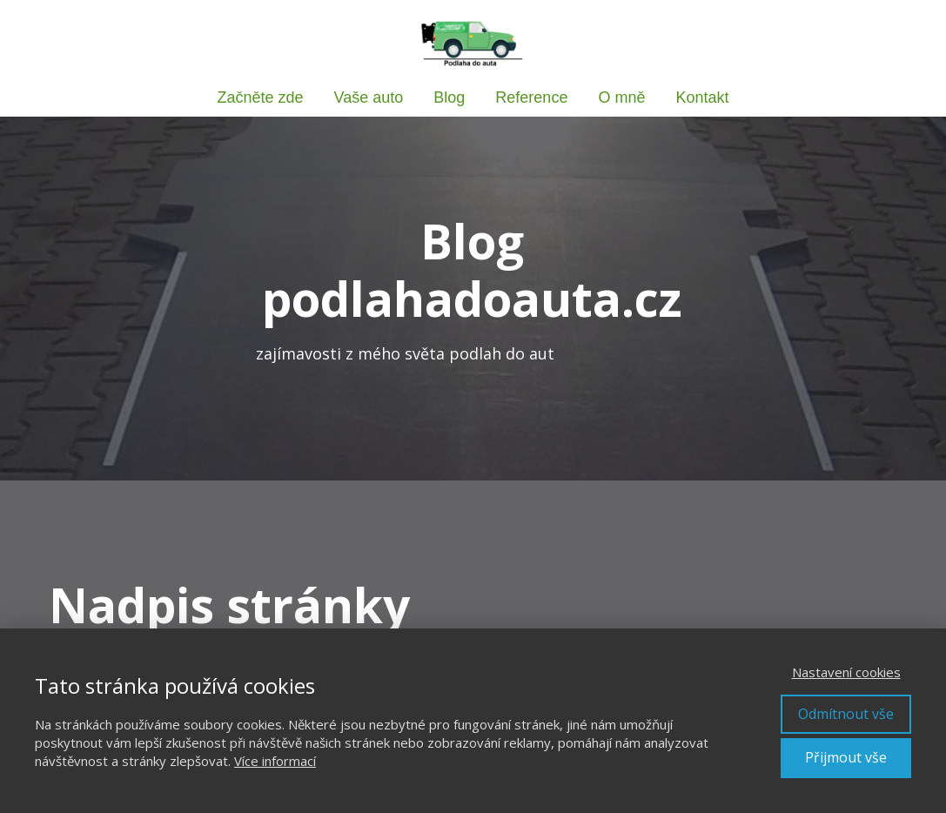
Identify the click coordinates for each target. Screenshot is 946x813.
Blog (449, 97)
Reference (531, 97)
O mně (621, 97)
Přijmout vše (846, 757)
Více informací (275, 760)
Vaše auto (369, 97)
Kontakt (701, 97)
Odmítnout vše (846, 713)
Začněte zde (261, 97)
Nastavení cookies (846, 672)
